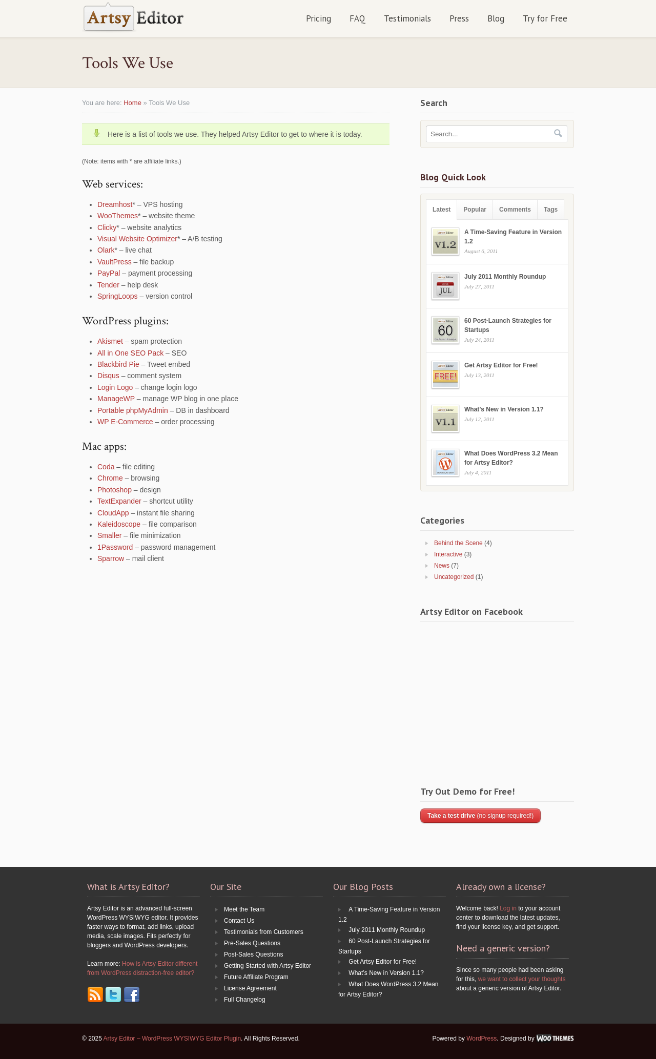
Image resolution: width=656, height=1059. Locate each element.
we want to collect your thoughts (522, 979)
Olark (105, 250)
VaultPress (114, 262)
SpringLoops (117, 296)
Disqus (108, 375)
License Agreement (250, 988)
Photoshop (114, 490)
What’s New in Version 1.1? (504, 409)
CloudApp (113, 513)
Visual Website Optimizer (137, 239)
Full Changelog (244, 999)
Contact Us (239, 920)
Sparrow (110, 558)
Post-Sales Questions (253, 954)
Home (132, 103)
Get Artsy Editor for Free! (501, 365)
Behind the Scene (458, 543)
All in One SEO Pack (130, 353)
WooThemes (117, 216)
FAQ (357, 18)
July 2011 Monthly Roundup (505, 276)
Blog (495, 18)
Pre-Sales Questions (252, 943)
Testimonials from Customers (263, 932)
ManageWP (116, 398)
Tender (108, 285)
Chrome (110, 478)
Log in (508, 908)
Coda (105, 467)
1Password (115, 547)
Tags (551, 209)
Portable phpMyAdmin (132, 410)
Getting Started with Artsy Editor (267, 965)
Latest (441, 209)
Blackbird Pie (118, 364)
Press (459, 18)
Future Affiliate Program (256, 977)
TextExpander (119, 501)
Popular (474, 209)
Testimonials (407, 18)
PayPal (108, 273)
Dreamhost (114, 204)
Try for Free (545, 18)
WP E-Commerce (125, 422)
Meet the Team (244, 909)
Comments (515, 209)
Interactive (448, 554)
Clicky (106, 227)
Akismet (110, 341)
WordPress (481, 1038)
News (441, 565)
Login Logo (115, 387)
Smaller (109, 535)
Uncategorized (454, 576)
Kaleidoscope (118, 524)
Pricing (318, 18)
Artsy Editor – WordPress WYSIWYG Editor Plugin (172, 1038)
